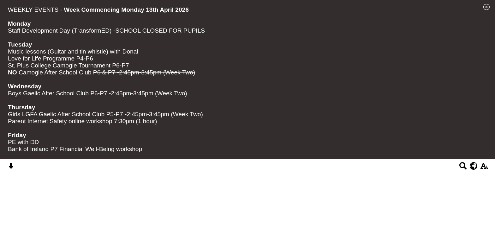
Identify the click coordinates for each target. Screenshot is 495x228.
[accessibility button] (484, 168)
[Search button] (463, 168)
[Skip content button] (10, 168)
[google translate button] (473, 166)
